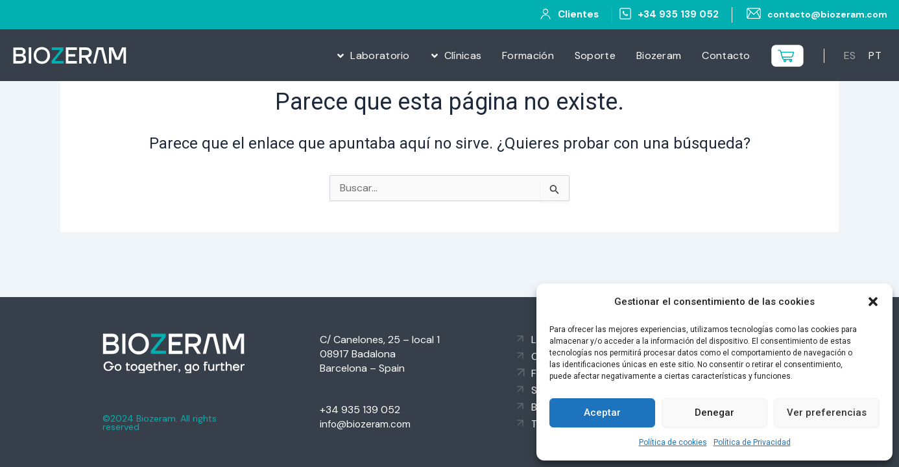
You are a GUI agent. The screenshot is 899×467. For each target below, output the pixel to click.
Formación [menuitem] (528, 55)
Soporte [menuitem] (595, 55)
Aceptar (602, 412)
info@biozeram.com (367, 424)
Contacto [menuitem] (726, 55)
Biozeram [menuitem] (658, 55)
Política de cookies (673, 442)
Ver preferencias (827, 412)
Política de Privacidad (752, 442)
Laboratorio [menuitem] (379, 55)
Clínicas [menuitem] (462, 55)
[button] (873, 301)
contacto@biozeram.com (824, 14)
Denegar (714, 412)
